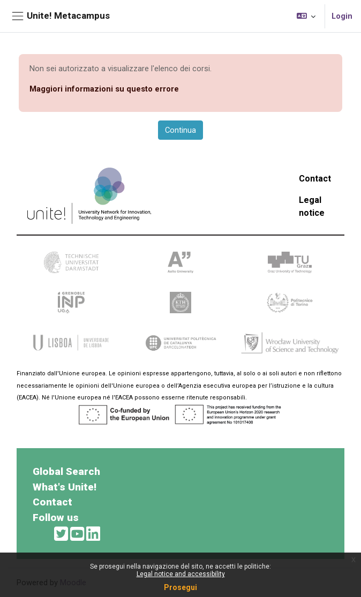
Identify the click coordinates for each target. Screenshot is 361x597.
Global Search (66, 471)
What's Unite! (64, 487)
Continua (180, 130)
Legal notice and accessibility (181, 574)
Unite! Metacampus (68, 15)
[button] (306, 16)
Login (342, 16)
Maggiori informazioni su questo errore (104, 89)
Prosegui (180, 587)
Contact (315, 178)
